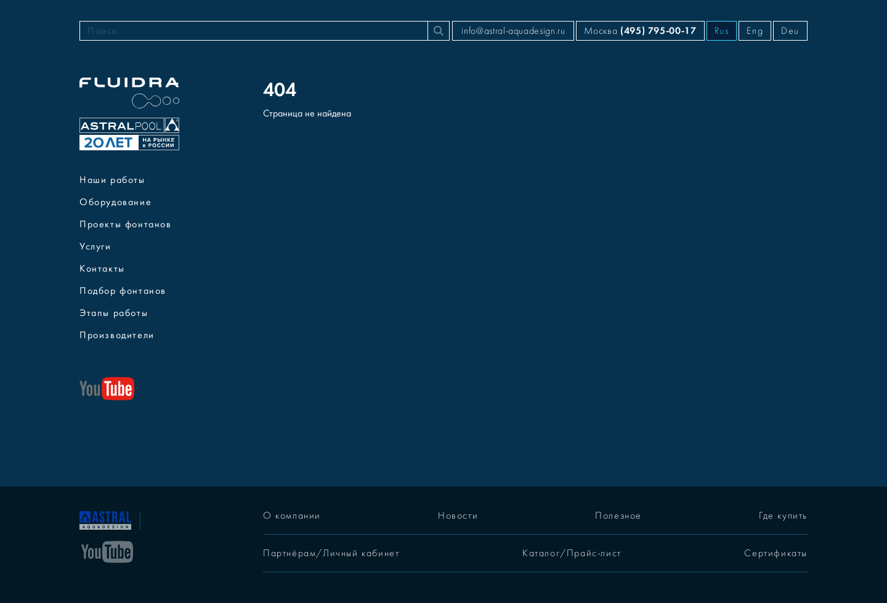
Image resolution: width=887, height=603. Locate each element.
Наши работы (112, 179)
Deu (790, 30)
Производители (117, 335)
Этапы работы (113, 312)
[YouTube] (107, 550)
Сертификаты (776, 553)
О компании (292, 515)
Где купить (783, 515)
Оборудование (115, 202)
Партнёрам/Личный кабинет (331, 553)
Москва (640, 30)
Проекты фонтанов (125, 224)
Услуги (95, 246)
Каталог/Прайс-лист (572, 553)
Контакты (102, 268)
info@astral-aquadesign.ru (513, 30)
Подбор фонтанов (122, 290)
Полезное (618, 515)
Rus (722, 30)
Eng (755, 30)
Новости (458, 515)
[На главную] (105, 519)
